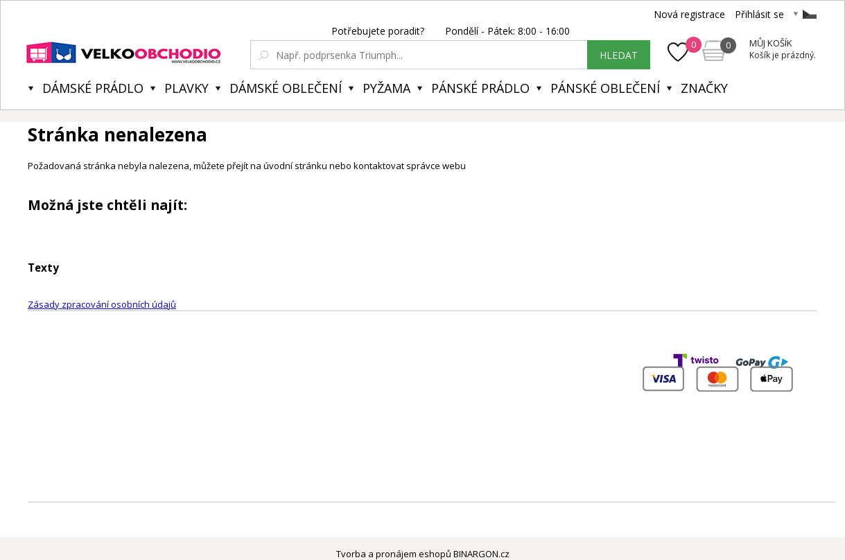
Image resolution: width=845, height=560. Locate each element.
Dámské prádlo (92, 88)
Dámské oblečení (285, 88)
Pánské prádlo (480, 88)
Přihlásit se (759, 14)
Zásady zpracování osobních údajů (102, 304)
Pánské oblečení (605, 88)
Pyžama (386, 88)
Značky (704, 88)
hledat (619, 55)
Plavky (186, 88)
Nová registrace (689, 14)
